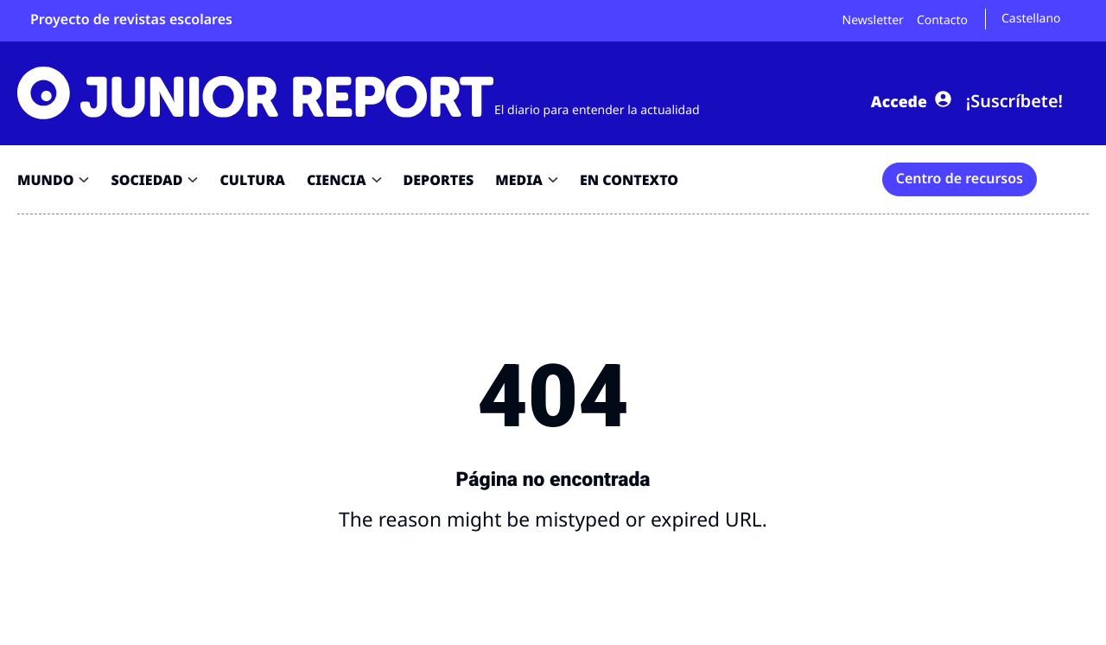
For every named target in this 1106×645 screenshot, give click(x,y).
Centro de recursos (959, 178)
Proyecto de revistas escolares (131, 19)
